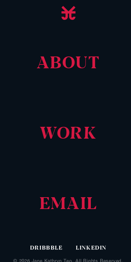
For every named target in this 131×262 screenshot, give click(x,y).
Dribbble (47, 248)
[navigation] (68, 63)
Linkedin (91, 248)
